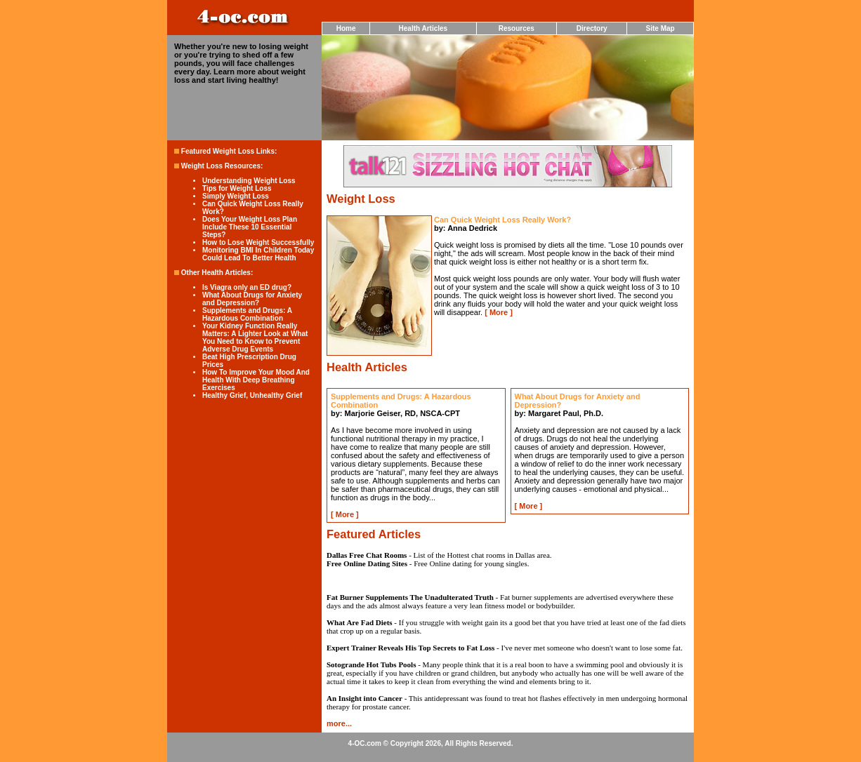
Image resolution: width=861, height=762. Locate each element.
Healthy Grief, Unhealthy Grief (252, 395)
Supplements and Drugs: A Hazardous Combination (247, 314)
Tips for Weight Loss (237, 188)
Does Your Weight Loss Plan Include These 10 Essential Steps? (249, 227)
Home (346, 28)
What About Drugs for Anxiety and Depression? (252, 299)
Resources (516, 28)
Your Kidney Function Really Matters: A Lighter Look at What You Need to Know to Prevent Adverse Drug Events (255, 337)
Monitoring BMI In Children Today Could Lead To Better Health (258, 254)
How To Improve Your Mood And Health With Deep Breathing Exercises (256, 380)
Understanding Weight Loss (249, 181)
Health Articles (423, 28)
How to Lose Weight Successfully (258, 242)
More (498, 312)
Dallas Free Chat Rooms (367, 555)
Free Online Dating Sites (367, 563)
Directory (592, 28)
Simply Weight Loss (235, 196)
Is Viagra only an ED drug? (246, 287)
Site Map (660, 28)
